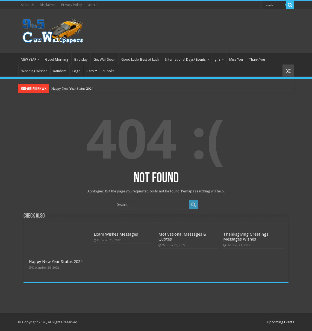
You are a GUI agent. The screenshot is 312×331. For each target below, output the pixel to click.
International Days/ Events (185, 59)
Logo (76, 71)
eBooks (108, 71)
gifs (217, 59)
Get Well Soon (104, 59)
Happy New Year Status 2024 (72, 88)
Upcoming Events (280, 322)
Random (59, 71)
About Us (27, 5)
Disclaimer (48, 5)
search (92, 5)
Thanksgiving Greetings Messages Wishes (245, 237)
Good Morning (56, 59)
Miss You (236, 59)
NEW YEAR (28, 59)
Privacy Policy (71, 5)
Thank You (257, 59)
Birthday (80, 59)
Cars (90, 71)
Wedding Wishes (34, 71)
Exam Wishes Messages (116, 234)
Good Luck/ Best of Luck (140, 59)
